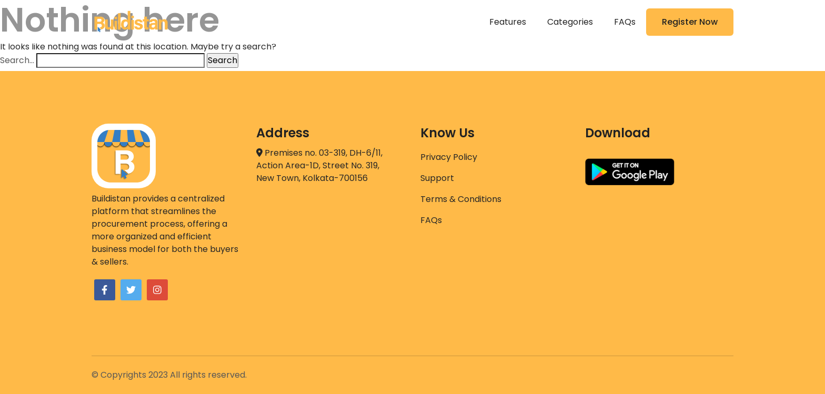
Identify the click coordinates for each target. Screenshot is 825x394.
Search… (17, 60)
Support (437, 178)
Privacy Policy (448, 157)
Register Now (690, 22)
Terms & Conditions (460, 199)
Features (507, 22)
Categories (570, 22)
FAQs (625, 22)
